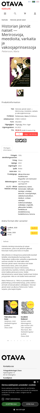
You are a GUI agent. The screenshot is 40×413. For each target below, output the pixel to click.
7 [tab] (27, 341)
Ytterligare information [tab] (7, 149)
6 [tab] (24, 341)
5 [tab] (21, 341)
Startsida (5, 20)
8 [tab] (30, 341)
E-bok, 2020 (11, 232)
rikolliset (21, 198)
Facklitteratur (23, 176)
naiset (29, 187)
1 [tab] (8, 341)
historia (32, 214)
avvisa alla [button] (30, 404)
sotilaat (28, 198)
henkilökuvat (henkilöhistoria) (24, 210)
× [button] (37, 382)
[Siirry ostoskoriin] (25, 13)
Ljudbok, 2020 (12, 228)
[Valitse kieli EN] (37, 2)
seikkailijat (21, 205)
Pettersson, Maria (21, 116)
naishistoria (22, 187)
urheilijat (28, 191)
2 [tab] (11, 341)
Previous (1, 319)
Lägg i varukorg (30, 134)
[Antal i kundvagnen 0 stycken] (25, 14)
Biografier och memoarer (27, 179)
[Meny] (5, 13)
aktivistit (21, 193)
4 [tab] (18, 341)
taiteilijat (21, 191)
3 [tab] (14, 341)
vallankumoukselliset (25, 196)
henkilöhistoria (23, 214)
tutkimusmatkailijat (25, 203)
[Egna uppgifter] (35, 13)
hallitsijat (30, 189)
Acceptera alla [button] (11, 404)
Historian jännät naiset (18, 20)
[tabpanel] (11, 314)
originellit (29, 205)
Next (37, 319)
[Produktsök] (15, 13)
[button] (20, 410)
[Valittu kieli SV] (33, 2)
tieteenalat (22, 189)
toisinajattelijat (30, 193)
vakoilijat (21, 200)
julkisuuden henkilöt (25, 207)
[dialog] (20, 396)
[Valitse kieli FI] (29, 2)
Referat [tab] (5, 241)
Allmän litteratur (24, 174)
